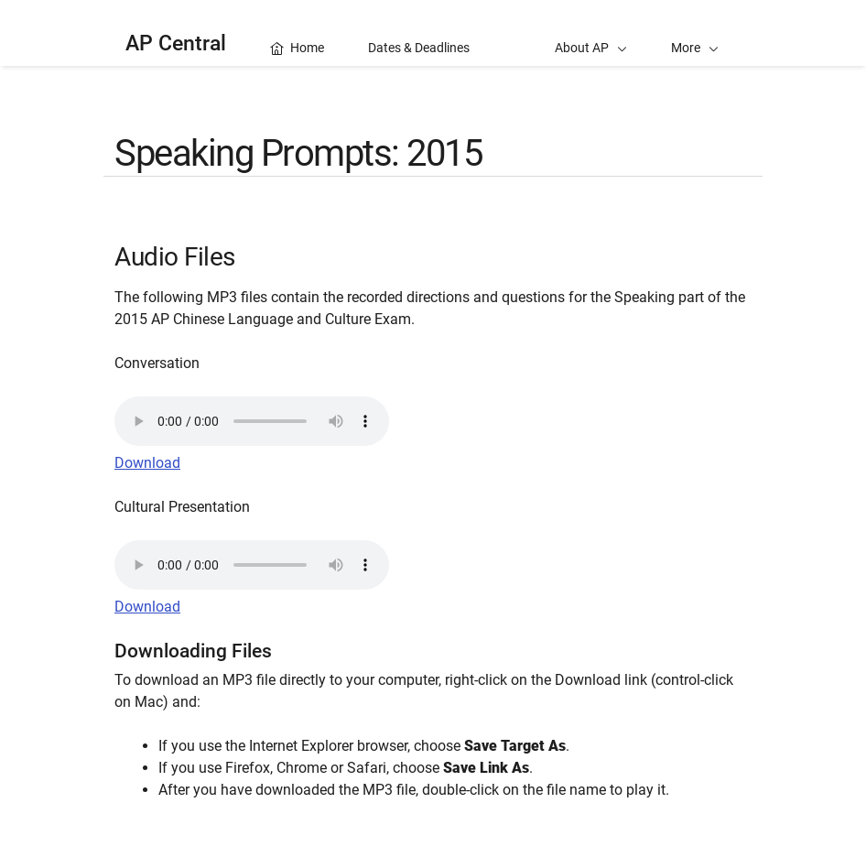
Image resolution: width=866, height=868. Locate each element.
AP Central (175, 43)
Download (147, 463)
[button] (695, 33)
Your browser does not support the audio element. (251, 421)
